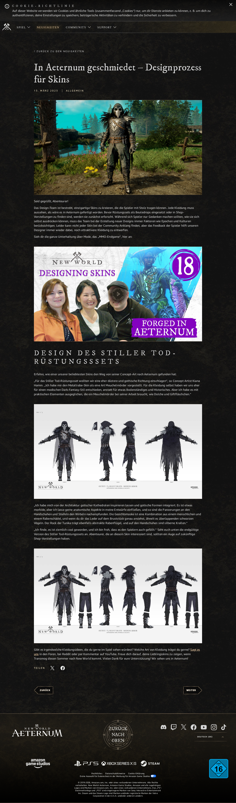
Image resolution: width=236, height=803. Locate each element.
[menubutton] (210, 737)
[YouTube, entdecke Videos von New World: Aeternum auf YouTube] (204, 727)
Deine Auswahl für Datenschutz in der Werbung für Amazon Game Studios (118, 776)
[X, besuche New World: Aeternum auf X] (183, 727)
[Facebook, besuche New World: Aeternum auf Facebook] (194, 727)
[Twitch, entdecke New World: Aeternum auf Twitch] (174, 727)
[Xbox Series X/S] (119, 764)
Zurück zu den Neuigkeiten (60, 51)
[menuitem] (23, 27)
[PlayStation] (86, 764)
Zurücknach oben (118, 734)
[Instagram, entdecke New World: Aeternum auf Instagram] (214, 727)
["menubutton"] (23, 27)
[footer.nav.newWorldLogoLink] (37, 730)
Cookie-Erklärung (136, 773)
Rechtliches (96, 773)
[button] (118, 147)
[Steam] (150, 764)
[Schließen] (230, 5)
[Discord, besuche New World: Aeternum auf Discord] (163, 727)
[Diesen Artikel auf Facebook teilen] (62, 668)
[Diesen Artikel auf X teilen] (52, 668)
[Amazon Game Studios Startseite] (38, 764)
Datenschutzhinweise (115, 773)
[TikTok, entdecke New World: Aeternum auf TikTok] (223, 727)
